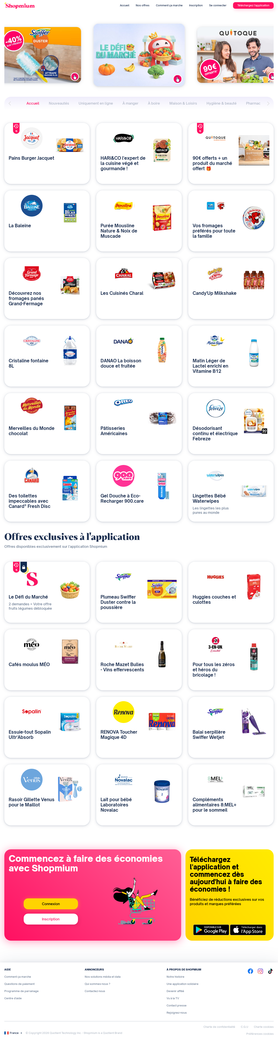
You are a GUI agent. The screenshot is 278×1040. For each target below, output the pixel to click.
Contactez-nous (95, 991)
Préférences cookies (260, 1033)
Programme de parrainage (21, 991)
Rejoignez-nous (177, 1012)
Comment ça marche (169, 5)
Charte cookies (264, 1026)
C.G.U (244, 1026)
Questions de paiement (19, 984)
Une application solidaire (183, 984)
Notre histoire (175, 976)
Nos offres (142, 5)
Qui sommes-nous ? (97, 984)
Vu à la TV (173, 998)
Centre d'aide (13, 998)
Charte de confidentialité (219, 1026)
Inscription (196, 5)
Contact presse (177, 1005)
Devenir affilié (175, 991)
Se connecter (218, 5)
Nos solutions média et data (103, 976)
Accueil (124, 5)
